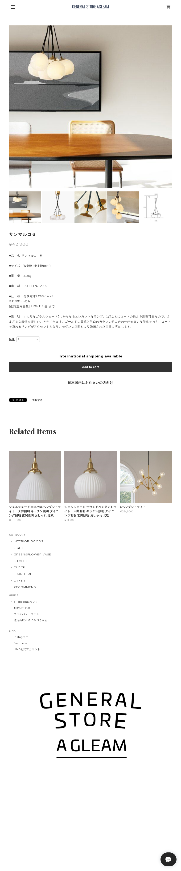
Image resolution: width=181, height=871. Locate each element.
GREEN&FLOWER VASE (32, 554)
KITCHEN (21, 561)
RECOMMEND (25, 587)
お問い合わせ (22, 608)
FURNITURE (23, 574)
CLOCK (19, 567)
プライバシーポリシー (28, 614)
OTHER (19, 580)
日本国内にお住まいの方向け (90, 382)
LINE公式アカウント (27, 649)
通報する (37, 400)
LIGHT (18, 548)
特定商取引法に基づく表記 (31, 620)
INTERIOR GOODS (28, 541)
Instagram (21, 637)
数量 (12, 339)
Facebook (21, 643)
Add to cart (90, 367)
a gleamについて (26, 601)
